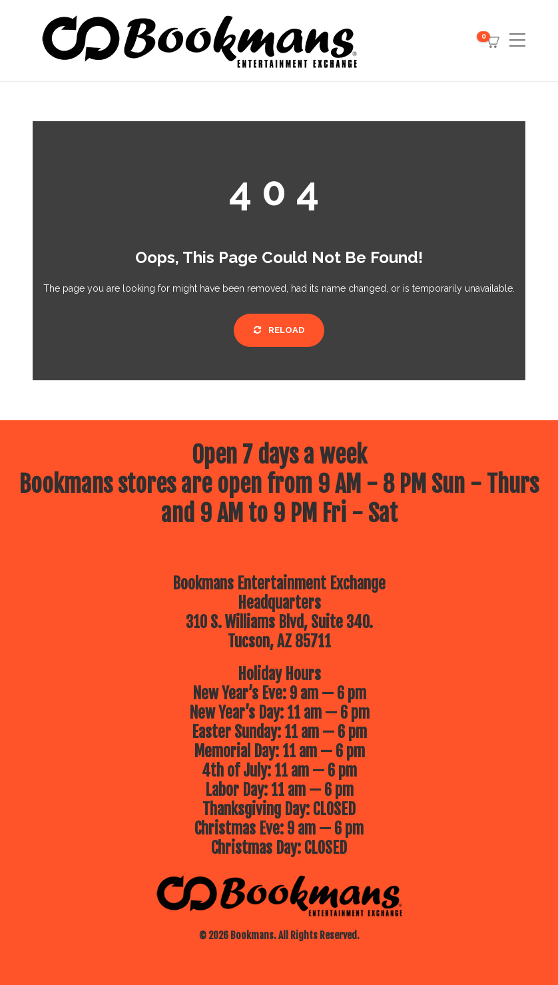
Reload (279, 330)
